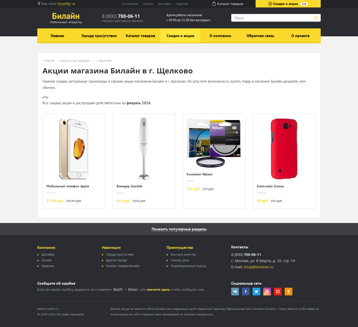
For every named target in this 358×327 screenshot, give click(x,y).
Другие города (116, 260)
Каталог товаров (140, 35)
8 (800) (121, 16)
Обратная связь (260, 35)
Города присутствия (99, 35)
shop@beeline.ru (258, 266)
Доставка (164, 4)
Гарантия (182, 4)
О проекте (300, 35)
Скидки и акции (288, 3)
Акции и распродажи (75, 60)
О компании (130, 4)
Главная (57, 35)
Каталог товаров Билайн (123, 266)
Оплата (148, 4)
